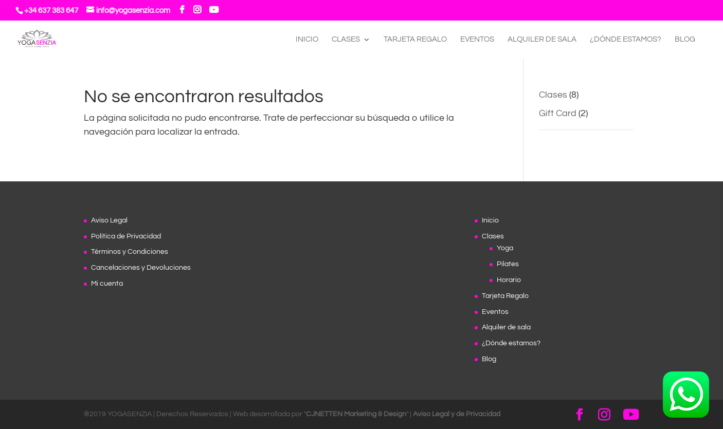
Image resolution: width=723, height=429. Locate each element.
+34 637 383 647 (51, 10)
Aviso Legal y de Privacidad (456, 414)
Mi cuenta (107, 283)
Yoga (505, 248)
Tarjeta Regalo (415, 39)
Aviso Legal (109, 220)
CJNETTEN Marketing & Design (356, 414)
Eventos (477, 39)
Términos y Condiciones (129, 251)
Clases (346, 39)
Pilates (508, 264)
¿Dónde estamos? (625, 39)
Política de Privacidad (126, 236)
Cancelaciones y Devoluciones (141, 267)
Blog (685, 39)
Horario (509, 280)
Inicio (307, 39)
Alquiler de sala (542, 39)
